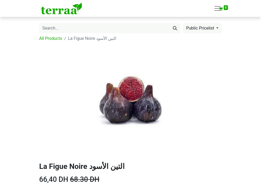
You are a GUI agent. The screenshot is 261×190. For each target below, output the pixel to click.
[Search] (175, 28)
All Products (50, 38)
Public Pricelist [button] (200, 28)
